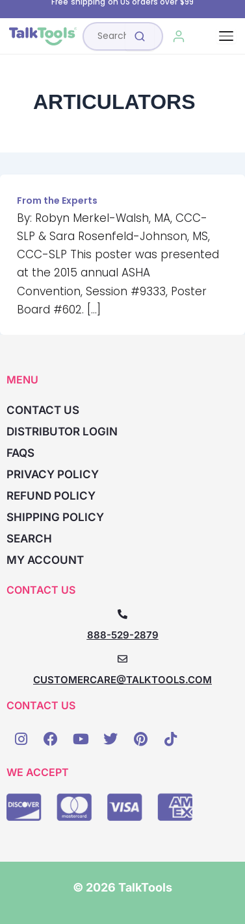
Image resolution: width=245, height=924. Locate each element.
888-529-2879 (123, 635)
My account (45, 559)
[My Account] (179, 36)
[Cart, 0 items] (208, 36)
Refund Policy (51, 495)
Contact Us (42, 410)
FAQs (20, 452)
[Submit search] (139, 36)
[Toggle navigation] (226, 36)
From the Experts (57, 200)
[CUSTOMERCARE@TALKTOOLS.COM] (122, 659)
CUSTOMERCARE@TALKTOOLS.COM (122, 680)
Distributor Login (62, 431)
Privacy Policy (52, 474)
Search (29, 538)
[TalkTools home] (43, 36)
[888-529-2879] (122, 614)
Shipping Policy (55, 517)
